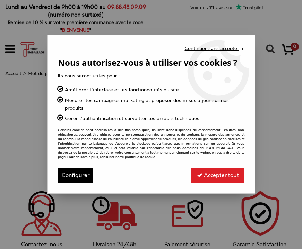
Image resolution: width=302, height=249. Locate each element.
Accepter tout (218, 175)
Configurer (75, 175)
